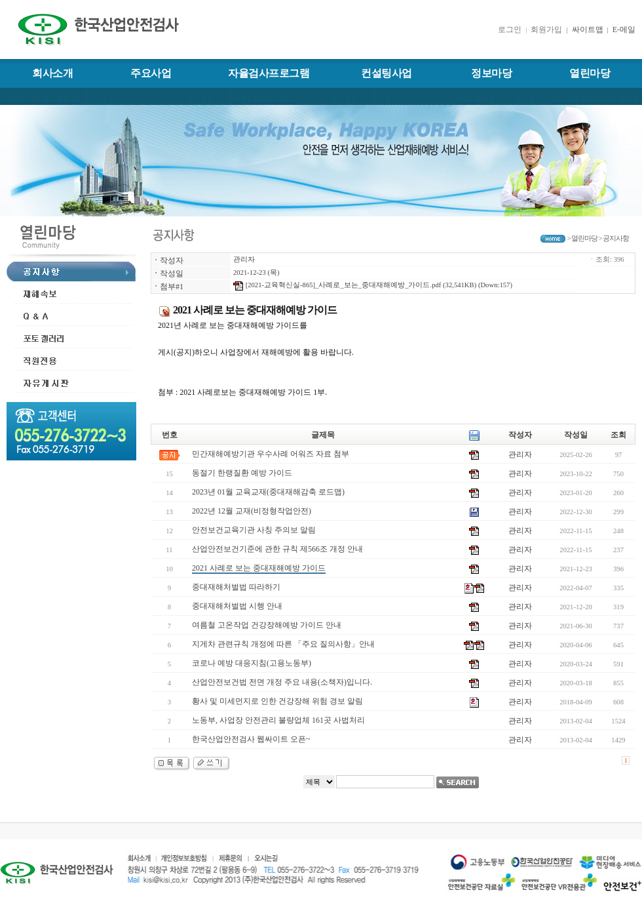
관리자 (244, 259)
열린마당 (589, 73)
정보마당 (491, 73)
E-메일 (624, 29)
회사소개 (52, 73)
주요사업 (150, 73)
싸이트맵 (586, 29)
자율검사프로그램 (268, 73)
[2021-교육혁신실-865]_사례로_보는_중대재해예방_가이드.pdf (337, 285)
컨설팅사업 (386, 73)
